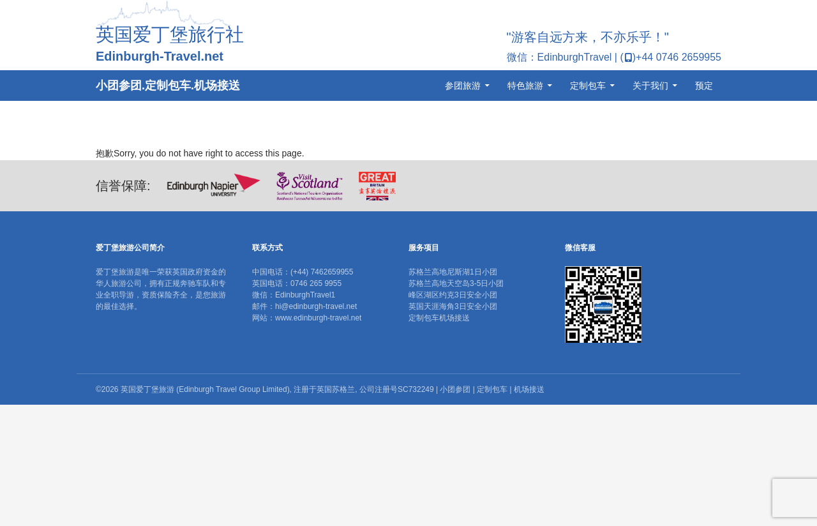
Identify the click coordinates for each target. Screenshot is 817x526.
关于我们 (650, 85)
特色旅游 (525, 85)
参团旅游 (463, 85)
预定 (704, 85)
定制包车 (588, 85)
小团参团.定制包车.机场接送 (168, 85)
